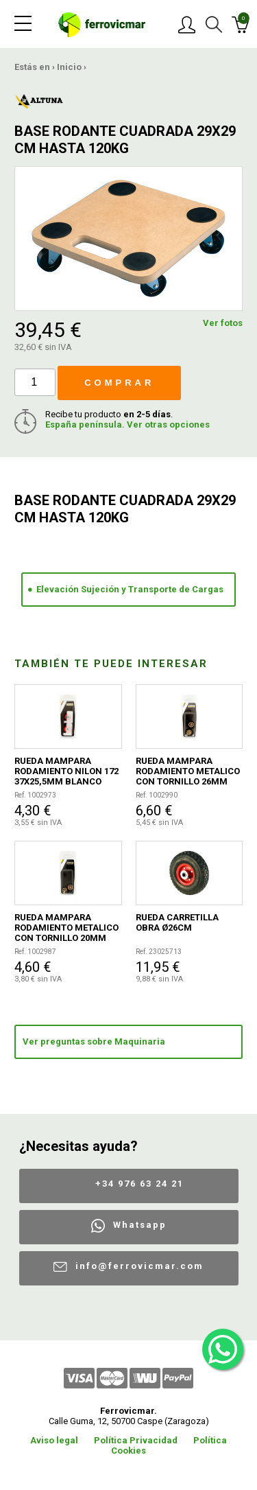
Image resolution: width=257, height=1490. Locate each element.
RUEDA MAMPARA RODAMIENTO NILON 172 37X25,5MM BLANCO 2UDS (66, 771)
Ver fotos (223, 323)
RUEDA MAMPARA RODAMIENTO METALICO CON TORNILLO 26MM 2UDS (188, 771)
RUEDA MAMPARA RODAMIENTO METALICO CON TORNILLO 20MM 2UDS (66, 927)
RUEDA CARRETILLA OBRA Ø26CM (177, 922)
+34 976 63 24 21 (139, 1183)
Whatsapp (140, 1225)
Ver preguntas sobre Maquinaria (94, 1041)
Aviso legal (54, 1440)
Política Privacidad (136, 1440)
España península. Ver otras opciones (127, 424)
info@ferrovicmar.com (139, 1266)
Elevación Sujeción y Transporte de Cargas (129, 589)
